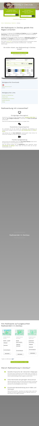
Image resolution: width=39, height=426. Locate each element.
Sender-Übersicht (6, 100)
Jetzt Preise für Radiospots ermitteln (19, 52)
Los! (17, 14)
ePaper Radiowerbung (6, 86)
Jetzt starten (7, 353)
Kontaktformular (27, 130)
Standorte (14, 23)
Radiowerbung (7, 23)
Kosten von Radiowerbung (7, 95)
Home (2, 23)
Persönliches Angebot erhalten (19, 19)
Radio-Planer (9, 41)
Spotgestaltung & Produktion (8, 98)
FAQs (3, 101)
